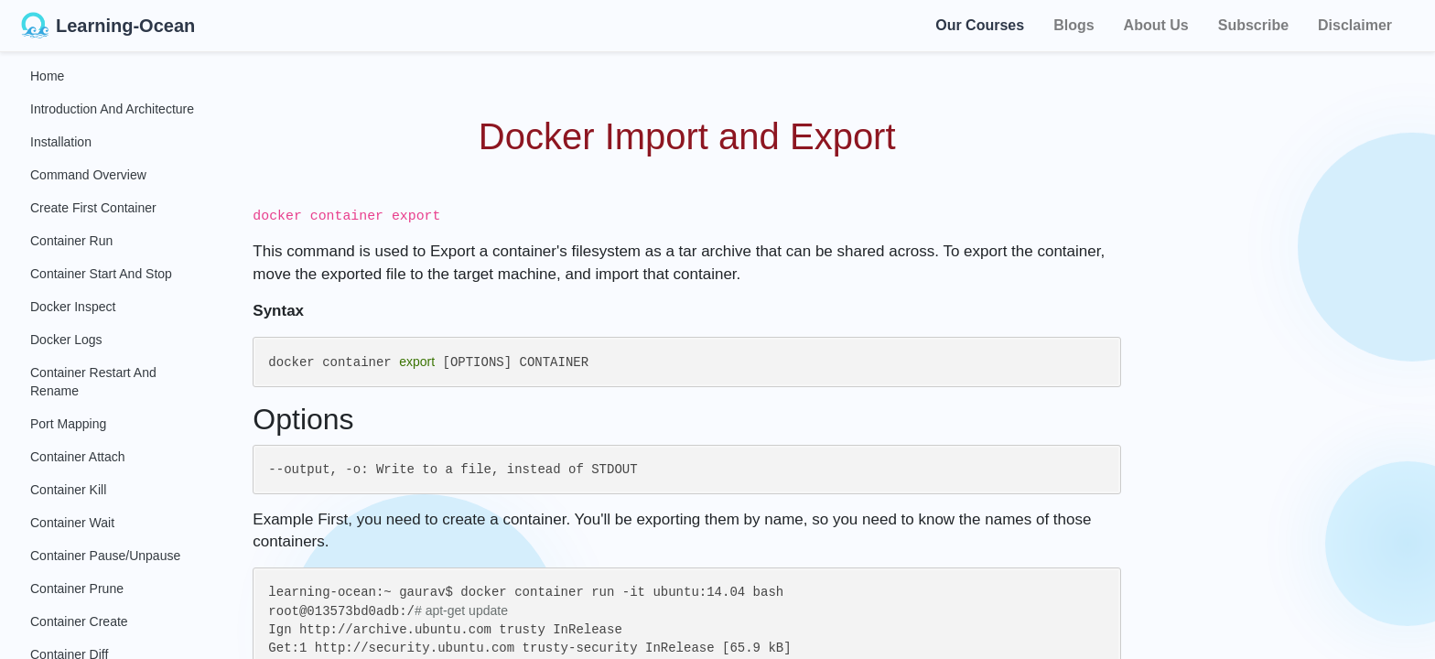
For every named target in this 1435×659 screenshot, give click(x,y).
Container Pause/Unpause (105, 555)
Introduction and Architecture (112, 109)
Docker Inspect (72, 306)
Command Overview (88, 174)
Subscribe (1253, 25)
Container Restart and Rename (93, 381)
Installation (61, 142)
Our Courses (979, 25)
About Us (1156, 25)
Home (47, 76)
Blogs (1073, 25)
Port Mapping (68, 423)
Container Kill (68, 489)
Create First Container (93, 207)
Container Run (71, 240)
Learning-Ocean (108, 25)
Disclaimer (1355, 25)
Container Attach (77, 456)
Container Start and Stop (101, 273)
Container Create (79, 621)
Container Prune (77, 588)
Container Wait (72, 522)
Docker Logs (66, 339)
